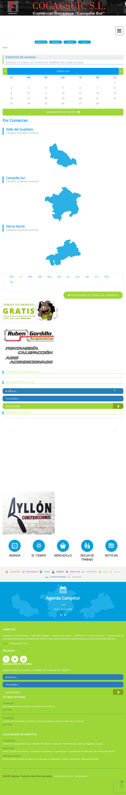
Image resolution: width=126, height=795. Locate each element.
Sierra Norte (15, 226)
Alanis (6, 751)
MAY (50, 276)
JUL (68, 276)
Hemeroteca (81, 776)
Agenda (70, 42)
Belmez (6, 759)
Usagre (98, 743)
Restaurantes (32, 572)
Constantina (35, 751)
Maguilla (90, 743)
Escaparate (76, 577)
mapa (63, 155)
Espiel (14, 759)
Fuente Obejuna (25, 759)
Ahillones (7, 743)
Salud (105, 572)
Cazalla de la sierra (19, 751)
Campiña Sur (15, 178)
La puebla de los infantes (80, 751)
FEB (20, 276)
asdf (63, 604)
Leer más (7, 709)
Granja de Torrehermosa (64, 743)
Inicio (5, 47)
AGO (77, 276)
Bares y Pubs (75, 572)
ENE (11, 276)
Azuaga (16, 743)
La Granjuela (40, 759)
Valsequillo (74, 759)
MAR (30, 276)
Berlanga (25, 743)
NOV (106, 276)
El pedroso (47, 751)
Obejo (65, 759)
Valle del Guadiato (19, 129)
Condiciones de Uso (63, 776)
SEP (87, 276)
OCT (96, 276)
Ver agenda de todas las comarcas (93, 295)
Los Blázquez (54, 759)
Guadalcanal (60, 751)
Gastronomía (91, 572)
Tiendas (47, 572)
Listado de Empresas (58, 577)
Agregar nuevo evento (63, 112)
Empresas (60, 572)
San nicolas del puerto (104, 751)
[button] (61, 614)
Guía (84, 42)
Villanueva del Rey (90, 759)
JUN (59, 276)
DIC (12, 282)
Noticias (55, 42)
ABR (40, 276)
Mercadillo (41, 42)
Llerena (81, 743)
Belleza (117, 572)
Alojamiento (15, 572)
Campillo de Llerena (41, 743)
